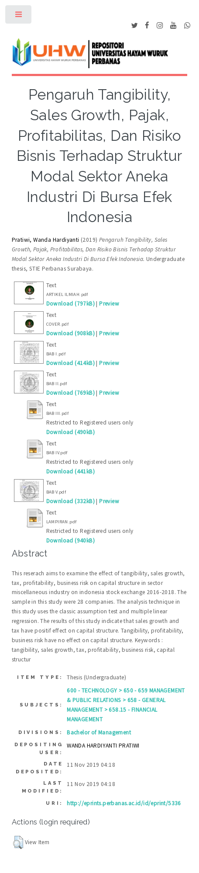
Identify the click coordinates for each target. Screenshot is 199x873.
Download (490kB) (70, 432)
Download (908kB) (70, 333)
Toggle (19, 16)
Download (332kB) (70, 501)
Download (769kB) (70, 393)
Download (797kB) (70, 303)
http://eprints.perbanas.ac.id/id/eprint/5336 (124, 803)
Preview (109, 303)
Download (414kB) (70, 363)
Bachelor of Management (99, 732)
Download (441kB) (70, 471)
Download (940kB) (70, 540)
